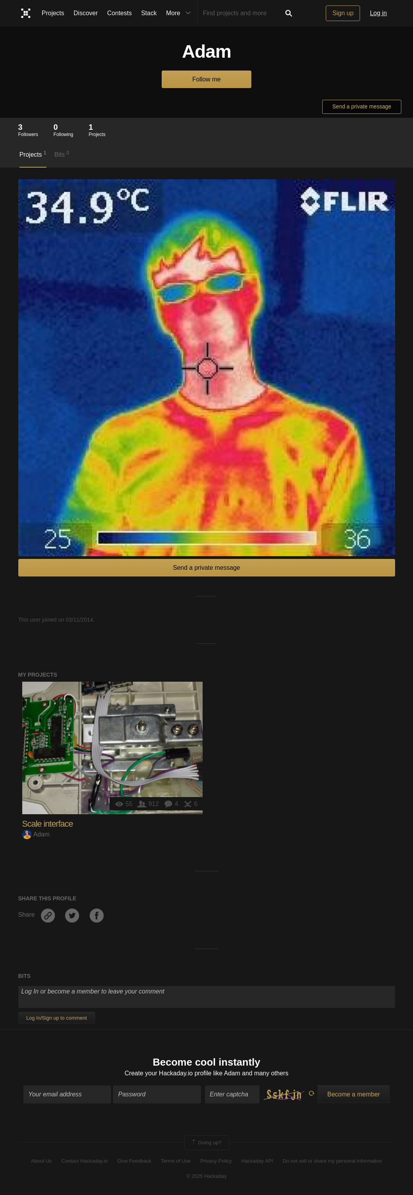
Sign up (342, 13)
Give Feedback (134, 1161)
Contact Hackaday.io (85, 1161)
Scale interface (47, 824)
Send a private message (361, 106)
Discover (86, 13)
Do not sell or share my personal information (332, 1161)
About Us (41, 1161)
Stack (149, 13)
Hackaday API (257, 1161)
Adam (36, 834)
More (180, 13)
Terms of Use (176, 1161)
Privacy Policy (216, 1161)
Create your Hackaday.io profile (168, 1073)
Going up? (206, 1142)
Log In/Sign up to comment (56, 1018)
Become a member (353, 1094)
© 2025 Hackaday (206, 1176)
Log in (378, 13)
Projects (53, 13)
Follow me (206, 79)
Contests (119, 13)
